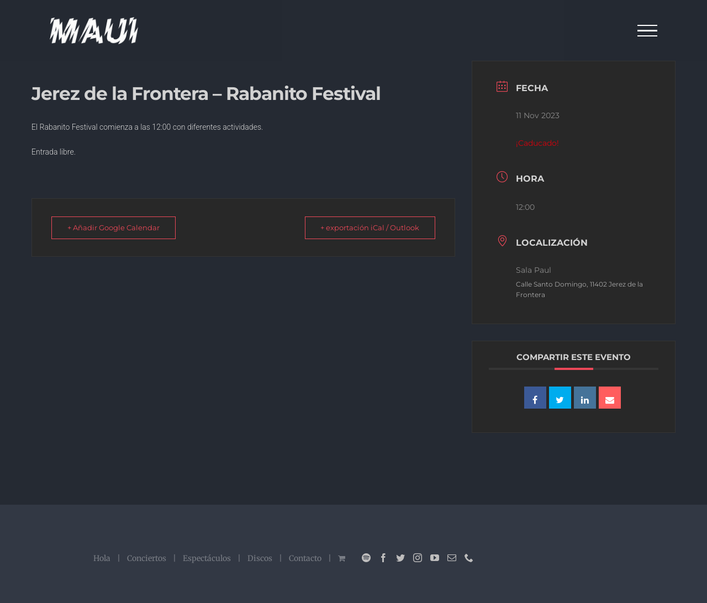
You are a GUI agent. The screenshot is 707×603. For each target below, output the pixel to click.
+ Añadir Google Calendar (117, 227)
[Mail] (451, 557)
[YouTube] (434, 557)
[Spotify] (366, 557)
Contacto (305, 558)
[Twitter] (400, 557)
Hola (101, 558)
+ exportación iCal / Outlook (366, 227)
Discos (259, 558)
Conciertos (146, 558)
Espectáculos (207, 558)
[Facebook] (383, 557)
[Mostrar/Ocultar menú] (647, 31)
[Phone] (469, 557)
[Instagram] (417, 557)
